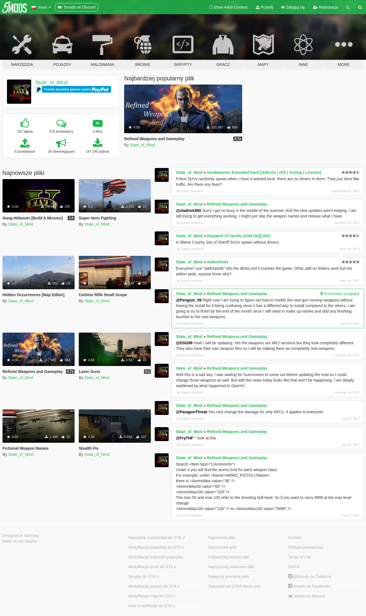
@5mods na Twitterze (309, 576)
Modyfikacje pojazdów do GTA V (156, 547)
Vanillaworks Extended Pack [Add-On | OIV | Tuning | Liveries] (264, 172)
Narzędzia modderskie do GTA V (156, 537)
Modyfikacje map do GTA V (151, 596)
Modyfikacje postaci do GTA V (154, 586)
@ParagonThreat (191, 412)
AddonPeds (218, 262)
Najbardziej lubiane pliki (228, 557)
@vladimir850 (188, 210)
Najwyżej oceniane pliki (228, 576)
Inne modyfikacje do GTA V (151, 605)
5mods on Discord (306, 596)
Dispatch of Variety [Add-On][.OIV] (238, 236)
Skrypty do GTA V (143, 576)
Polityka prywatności (306, 547)
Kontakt (294, 537)
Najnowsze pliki (221, 537)
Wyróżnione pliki (222, 547)
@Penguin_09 (189, 300)
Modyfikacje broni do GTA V (152, 567)
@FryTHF (184, 438)
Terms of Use (299, 557)
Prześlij (264, 7)
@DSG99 (184, 343)
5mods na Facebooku (309, 586)
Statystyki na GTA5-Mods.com (234, 586)
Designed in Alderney (20, 535)
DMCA (294, 567)
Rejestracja (325, 7)
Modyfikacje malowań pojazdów (155, 557)
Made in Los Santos (19, 541)
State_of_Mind (51, 82)
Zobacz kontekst (189, 191)
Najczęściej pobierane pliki (231, 567)
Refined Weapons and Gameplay (237, 204)
